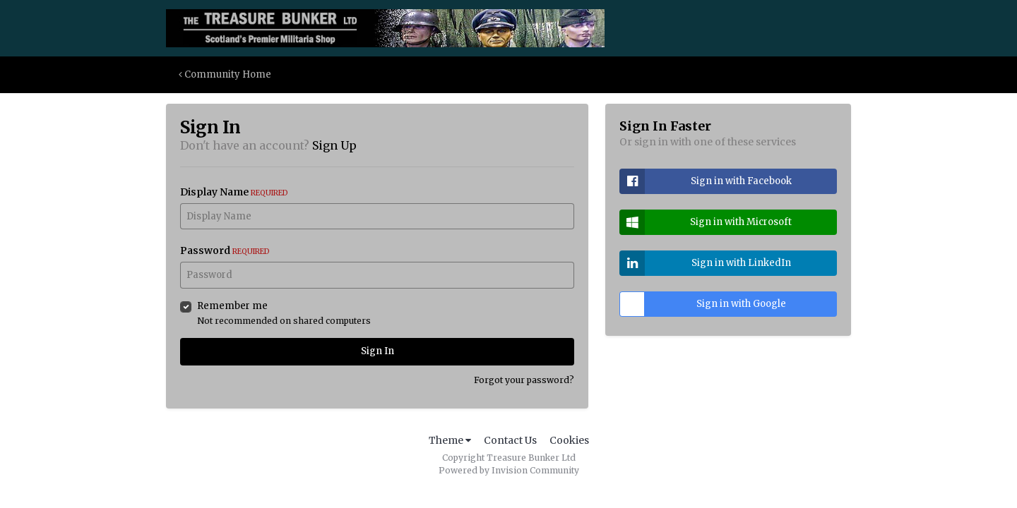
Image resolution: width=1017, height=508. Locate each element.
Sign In (377, 351)
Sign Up (334, 145)
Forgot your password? (524, 380)
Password (225, 250)
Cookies (569, 440)
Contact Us (510, 440)
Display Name (234, 192)
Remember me (232, 306)
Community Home (225, 74)
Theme (450, 440)
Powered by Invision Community (509, 470)
